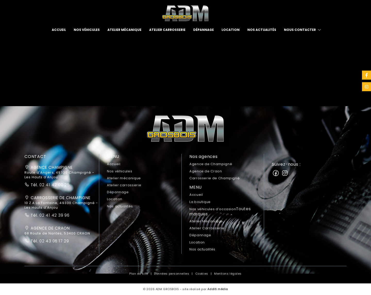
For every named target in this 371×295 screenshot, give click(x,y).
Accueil (59, 30)
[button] (185, 130)
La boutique (200, 202)
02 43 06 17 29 (53, 241)
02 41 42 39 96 (54, 215)
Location (231, 30)
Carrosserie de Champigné (214, 178)
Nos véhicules (87, 30)
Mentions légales (228, 274)
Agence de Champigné (210, 164)
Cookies (201, 274)
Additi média (217, 289)
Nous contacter (300, 30)
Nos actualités (261, 30)
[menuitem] (59, 30)
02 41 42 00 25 (54, 185)
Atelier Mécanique (206, 221)
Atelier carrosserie (167, 30)
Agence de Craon (205, 171)
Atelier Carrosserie (206, 228)
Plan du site (138, 274)
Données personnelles (171, 274)
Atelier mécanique (124, 30)
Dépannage (203, 30)
